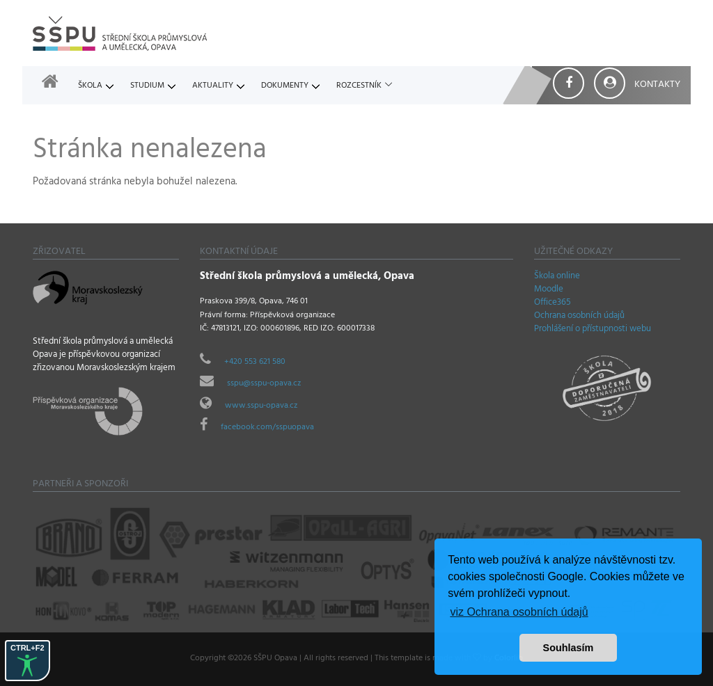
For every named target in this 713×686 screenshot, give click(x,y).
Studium (147, 86)
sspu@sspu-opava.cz (264, 384)
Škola (90, 86)
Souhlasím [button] (568, 647)
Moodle (548, 290)
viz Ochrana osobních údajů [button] (519, 612)
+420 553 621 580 (254, 362)
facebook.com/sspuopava (267, 428)
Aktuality (212, 86)
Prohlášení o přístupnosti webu (592, 329)
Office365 (552, 303)
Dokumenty (284, 86)
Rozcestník (359, 86)
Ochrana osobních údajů (579, 316)
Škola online (557, 277)
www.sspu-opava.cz (261, 406)
